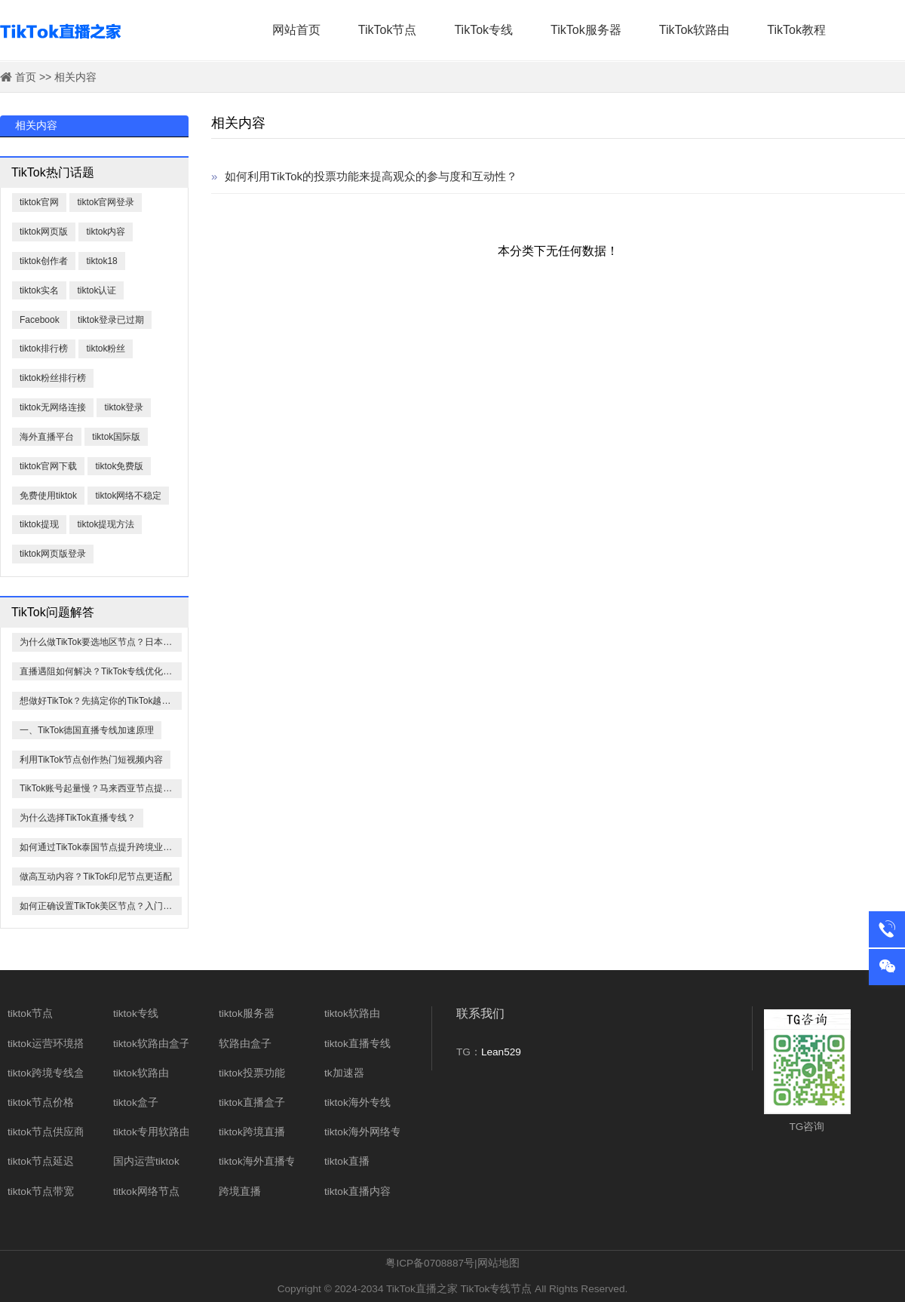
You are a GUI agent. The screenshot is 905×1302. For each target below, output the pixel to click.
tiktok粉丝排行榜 (53, 378)
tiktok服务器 (247, 1013)
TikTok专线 (483, 29)
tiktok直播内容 (357, 1191)
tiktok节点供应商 (46, 1132)
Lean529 (501, 1052)
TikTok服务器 (586, 29)
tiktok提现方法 (105, 524)
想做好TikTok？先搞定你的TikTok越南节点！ (101, 701)
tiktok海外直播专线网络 (273, 1161)
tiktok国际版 (116, 436)
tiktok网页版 (44, 231)
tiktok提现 (39, 524)
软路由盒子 (245, 1043)
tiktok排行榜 (44, 348)
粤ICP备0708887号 (429, 1263)
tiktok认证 (96, 290)
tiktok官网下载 (48, 466)
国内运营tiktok (146, 1161)
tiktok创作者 (44, 261)
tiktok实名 (39, 290)
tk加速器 (344, 1073)
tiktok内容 (105, 231)
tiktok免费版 (119, 466)
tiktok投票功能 (252, 1073)
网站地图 (498, 1263)
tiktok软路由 (141, 1073)
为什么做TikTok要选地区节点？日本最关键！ (101, 642)
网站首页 (296, 29)
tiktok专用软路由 (151, 1132)
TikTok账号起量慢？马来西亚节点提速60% (101, 788)
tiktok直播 (347, 1161)
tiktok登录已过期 (111, 320)
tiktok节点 (30, 1013)
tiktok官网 (39, 202)
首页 (25, 77)
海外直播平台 (47, 436)
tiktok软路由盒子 (151, 1043)
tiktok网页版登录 (53, 553)
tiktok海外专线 (357, 1102)
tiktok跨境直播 (252, 1132)
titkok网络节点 (146, 1191)
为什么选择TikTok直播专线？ (78, 817)
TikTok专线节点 (496, 1288)
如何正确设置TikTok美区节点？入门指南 (100, 906)
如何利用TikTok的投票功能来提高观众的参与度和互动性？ (364, 176)
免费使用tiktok (48, 495)
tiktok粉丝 (105, 348)
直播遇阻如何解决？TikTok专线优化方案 (100, 671)
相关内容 (75, 77)
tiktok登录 (123, 407)
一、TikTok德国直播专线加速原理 (87, 730)
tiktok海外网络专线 (368, 1132)
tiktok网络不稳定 (128, 495)
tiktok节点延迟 (41, 1161)
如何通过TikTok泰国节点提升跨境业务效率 (101, 847)
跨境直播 (240, 1191)
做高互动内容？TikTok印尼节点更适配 (96, 876)
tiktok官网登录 (105, 202)
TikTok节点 (387, 29)
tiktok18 (101, 261)
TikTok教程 (796, 29)
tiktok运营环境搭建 (51, 1043)
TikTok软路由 (694, 29)
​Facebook (40, 320)
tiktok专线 (135, 1013)
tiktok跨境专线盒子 (51, 1073)
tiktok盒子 (135, 1102)
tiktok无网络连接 (53, 407)
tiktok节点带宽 (41, 1191)
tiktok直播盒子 (252, 1102)
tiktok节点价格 (41, 1102)
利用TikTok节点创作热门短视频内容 (91, 759)
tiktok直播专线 (357, 1043)
